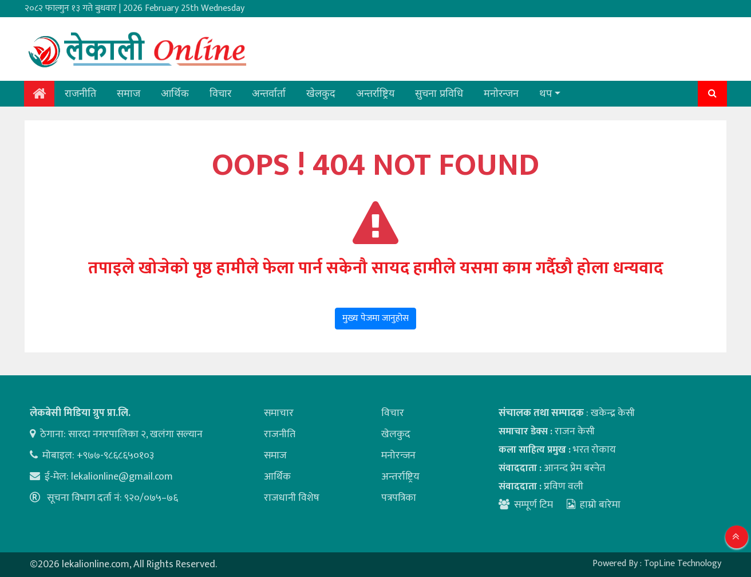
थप (545, 93)
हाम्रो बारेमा (593, 504)
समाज (128, 93)
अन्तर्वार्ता (269, 93)
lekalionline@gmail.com (122, 476)
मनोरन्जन (501, 93)
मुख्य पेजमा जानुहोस (375, 318)
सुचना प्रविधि (439, 93)
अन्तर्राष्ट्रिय (375, 93)
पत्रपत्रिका (398, 498)
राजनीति (80, 93)
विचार (220, 93)
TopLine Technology (682, 563)
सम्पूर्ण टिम (533, 504)
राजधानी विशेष (291, 498)
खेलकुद (320, 93)
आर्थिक (175, 93)
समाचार (279, 413)
